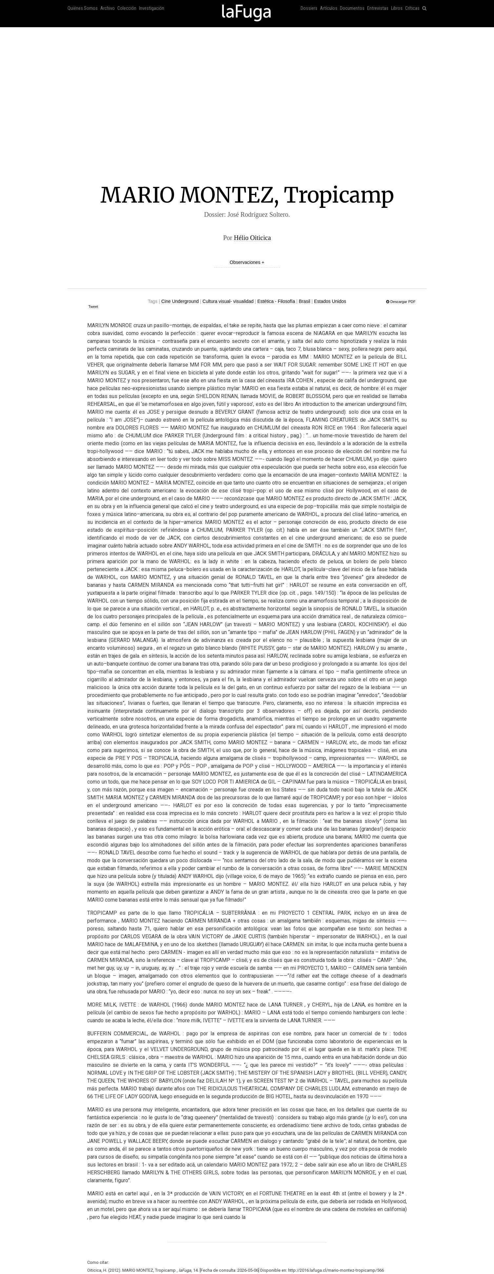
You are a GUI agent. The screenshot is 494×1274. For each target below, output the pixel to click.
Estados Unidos (330, 301)
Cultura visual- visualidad (228, 301)
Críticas (412, 8)
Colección (126, 8)
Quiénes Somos (83, 8)
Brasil (304, 301)
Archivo (107, 8)
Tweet (93, 307)
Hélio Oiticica (252, 237)
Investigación (151, 8)
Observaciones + (247, 262)
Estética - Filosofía (276, 301)
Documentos (352, 8)
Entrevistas (377, 8)
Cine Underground (180, 301)
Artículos (328, 8)
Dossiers (309, 8)
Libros (397, 8)
